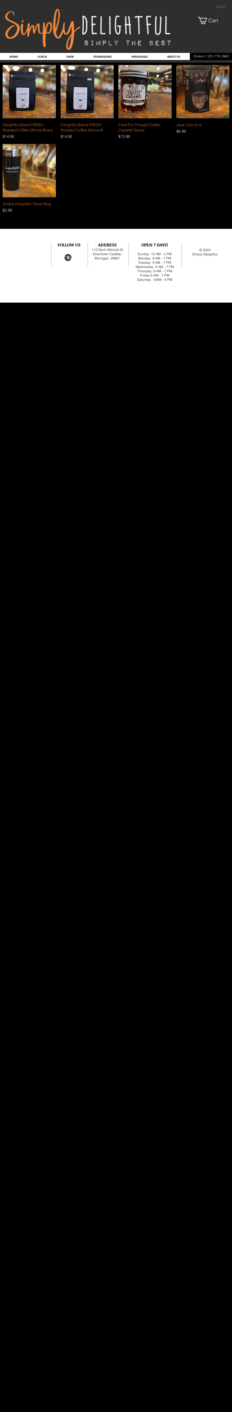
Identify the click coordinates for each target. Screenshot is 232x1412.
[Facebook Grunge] (67, 257)
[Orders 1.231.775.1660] (211, 56)
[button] (212, 20)
